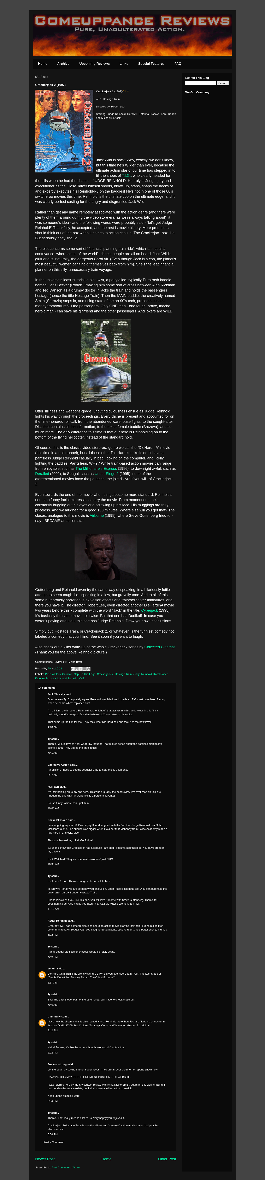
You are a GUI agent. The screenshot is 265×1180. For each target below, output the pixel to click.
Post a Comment (53, 1142)
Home (42, 63)
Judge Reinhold (142, 674)
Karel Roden (160, 674)
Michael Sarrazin (67, 678)
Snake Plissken (57, 820)
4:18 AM (53, 727)
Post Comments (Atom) (66, 1167)
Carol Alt (67, 674)
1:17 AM (53, 982)
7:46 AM (53, 1004)
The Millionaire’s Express (96, 468)
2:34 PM (53, 1101)
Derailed (42, 474)
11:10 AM (53, 908)
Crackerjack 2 (105, 674)
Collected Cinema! (159, 647)
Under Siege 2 (106, 474)
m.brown (53, 786)
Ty (49, 738)
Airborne (97, 515)
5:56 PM (53, 1134)
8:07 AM (53, 774)
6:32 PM (53, 934)
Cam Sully (54, 1016)
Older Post (167, 1159)
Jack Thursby (56, 694)
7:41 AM (53, 752)
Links (124, 63)
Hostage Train (123, 674)
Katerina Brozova (45, 678)
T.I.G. (126, 176)
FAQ (178, 63)
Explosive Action (58, 764)
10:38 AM (53, 864)
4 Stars (56, 674)
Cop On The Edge (85, 674)
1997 (48, 674)
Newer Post (45, 1159)
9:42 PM (53, 1030)
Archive (63, 63)
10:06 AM (53, 808)
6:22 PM (53, 1052)
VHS (81, 678)
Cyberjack (149, 610)
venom (52, 968)
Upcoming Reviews (94, 63)
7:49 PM (53, 956)
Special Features (151, 63)
